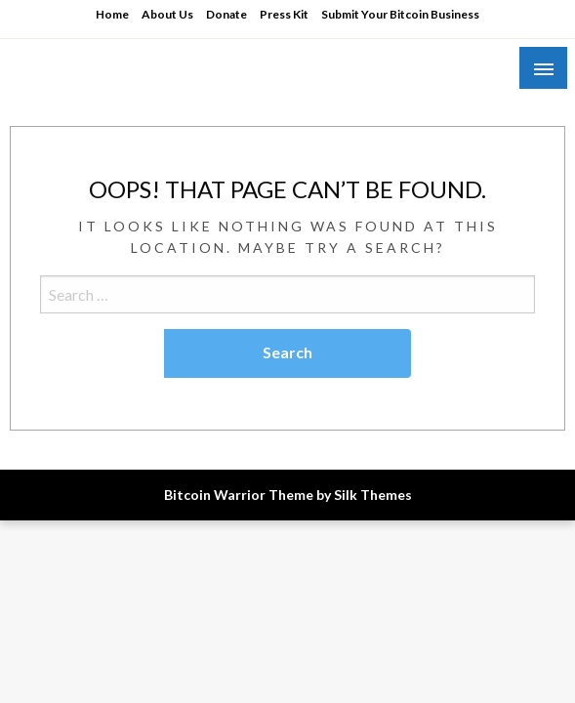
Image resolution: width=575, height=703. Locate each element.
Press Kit (284, 14)
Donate (226, 14)
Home (112, 14)
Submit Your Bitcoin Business (400, 14)
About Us (167, 14)
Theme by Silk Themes (340, 494)
